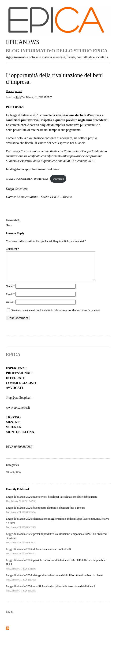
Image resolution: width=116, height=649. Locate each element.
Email (10, 299)
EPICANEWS (22, 42)
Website (10, 307)
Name (10, 292)
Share (9, 225)
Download (58, 178)
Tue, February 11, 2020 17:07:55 (36, 97)
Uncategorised (14, 91)
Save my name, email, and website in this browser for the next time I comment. (56, 316)
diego (18, 97)
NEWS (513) (13, 478)
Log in (9, 617)
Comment (12, 248)
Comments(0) (12, 220)
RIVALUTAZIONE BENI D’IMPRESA (27, 178)
